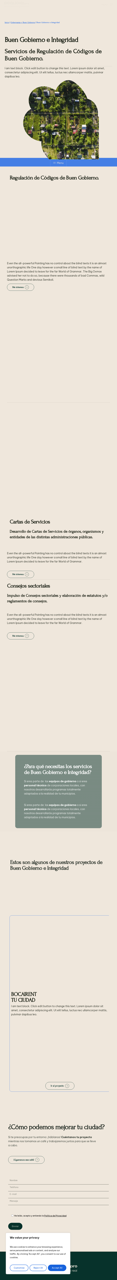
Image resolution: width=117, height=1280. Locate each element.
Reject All (38, 1268)
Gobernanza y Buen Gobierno (23, 22)
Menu (58, 163)
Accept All (57, 1268)
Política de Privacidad (55, 1215)
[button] (107, 4)
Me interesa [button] (18, 287)
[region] (38, 1253)
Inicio (7, 22)
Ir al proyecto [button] (57, 1086)
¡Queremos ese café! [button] (23, 1160)
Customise (19, 1268)
